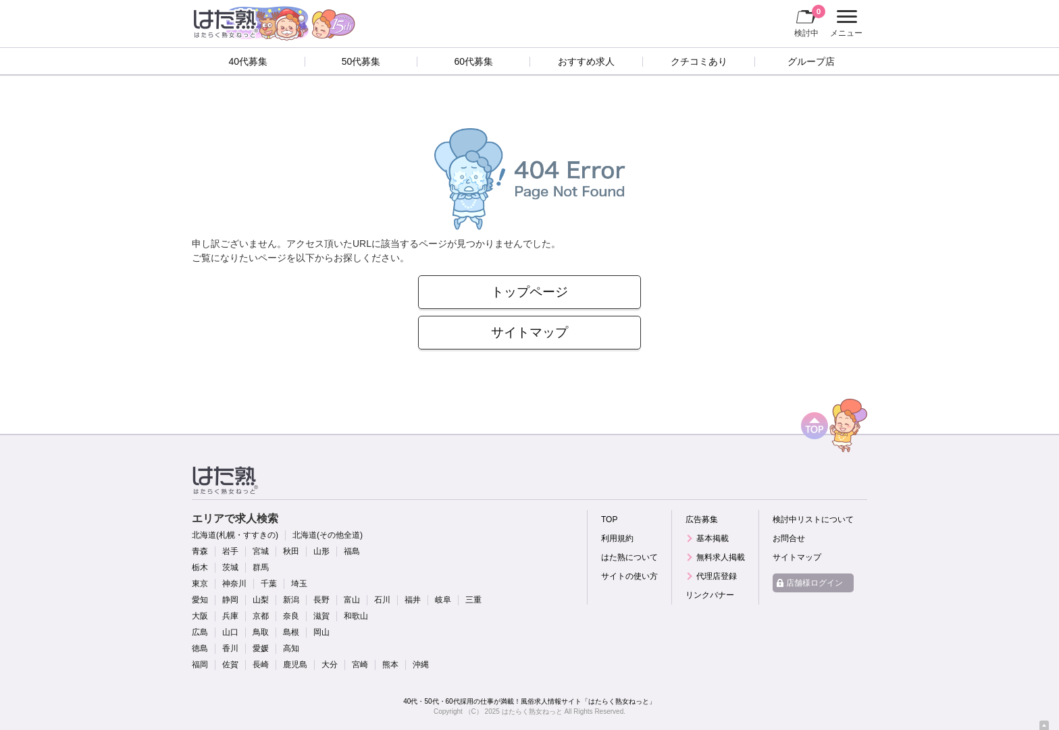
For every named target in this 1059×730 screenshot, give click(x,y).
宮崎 (360, 664)
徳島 (200, 648)
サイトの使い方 (629, 576)
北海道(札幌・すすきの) (235, 535)
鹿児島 (295, 664)
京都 (261, 616)
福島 (352, 551)
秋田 (291, 551)
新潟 (291, 600)
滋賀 (321, 616)
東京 (200, 583)
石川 (382, 600)
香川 (230, 648)
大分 (329, 664)
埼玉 (299, 583)
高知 (291, 648)
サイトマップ (529, 332)
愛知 (200, 600)
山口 (230, 632)
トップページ (529, 292)
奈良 (291, 616)
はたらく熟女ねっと (532, 711)
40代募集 (248, 61)
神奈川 (234, 583)
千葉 (269, 583)
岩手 (230, 551)
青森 (200, 551)
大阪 (200, 616)
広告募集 (702, 519)
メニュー (844, 23)
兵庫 (230, 616)
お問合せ (789, 538)
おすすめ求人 (586, 61)
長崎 (261, 664)
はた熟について (629, 557)
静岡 (230, 600)
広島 (200, 632)
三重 (473, 600)
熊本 (390, 664)
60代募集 (473, 61)
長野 (321, 600)
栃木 (200, 567)
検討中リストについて (813, 519)
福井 (413, 600)
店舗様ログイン (814, 583)
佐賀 (230, 664)
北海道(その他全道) (327, 535)
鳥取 (261, 632)
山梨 (261, 600)
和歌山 (356, 616)
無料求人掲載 (720, 557)
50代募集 (361, 61)
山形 (321, 551)
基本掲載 (712, 538)
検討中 (809, 21)
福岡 (200, 664)
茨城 (230, 567)
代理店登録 (716, 576)
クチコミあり (699, 61)
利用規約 (617, 538)
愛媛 (261, 648)
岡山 (321, 632)
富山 (352, 600)
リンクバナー (710, 595)
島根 (291, 632)
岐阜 (443, 600)
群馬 (261, 567)
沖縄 (421, 664)
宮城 (261, 551)
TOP (609, 519)
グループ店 (811, 61)
